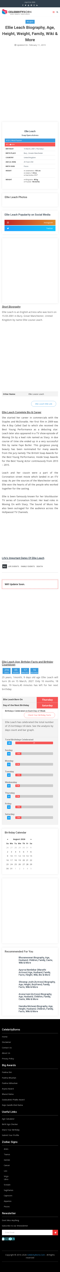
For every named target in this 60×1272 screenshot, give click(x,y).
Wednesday (11, 782)
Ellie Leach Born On (13, 699)
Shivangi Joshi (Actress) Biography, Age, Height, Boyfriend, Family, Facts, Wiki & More (37, 984)
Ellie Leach (30, 131)
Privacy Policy (8, 1058)
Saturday (9, 814)
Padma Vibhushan (10, 1083)
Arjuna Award (8, 1088)
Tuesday (9, 771)
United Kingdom (30, 157)
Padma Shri (7, 1072)
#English (30, 21)
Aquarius (7, 1201)
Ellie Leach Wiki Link (43, 403)
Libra (6, 1179)
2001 (33, 149)
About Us (6, 1053)
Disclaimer (6, 1042)
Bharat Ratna (8, 1094)
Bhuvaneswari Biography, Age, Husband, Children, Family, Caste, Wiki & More (36, 960)
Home (4, 1036)
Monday (9, 760)
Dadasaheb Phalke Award (13, 1099)
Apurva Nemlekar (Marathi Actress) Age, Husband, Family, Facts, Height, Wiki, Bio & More (35, 972)
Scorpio (7, 1184)
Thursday (39, 149)
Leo (5, 1171)
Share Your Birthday (11, 1129)
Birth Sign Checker (10, 1124)
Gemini (7, 1160)
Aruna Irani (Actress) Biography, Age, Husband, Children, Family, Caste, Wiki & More (35, 997)
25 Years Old (28, 162)
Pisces (26, 166)
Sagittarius (8, 1190)
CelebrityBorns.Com (36, 1254)
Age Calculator (8, 1118)
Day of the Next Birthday (16, 705)
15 (25, 149)
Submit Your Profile (10, 1135)
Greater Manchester (35, 153)
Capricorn (8, 1195)
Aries (6, 1149)
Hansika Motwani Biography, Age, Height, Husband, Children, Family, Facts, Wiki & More (36, 1009)
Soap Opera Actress (30, 135)
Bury (26, 153)
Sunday (8, 750)
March (28, 149)
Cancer (7, 1165)
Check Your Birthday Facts (39, 715)
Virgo (6, 1176)
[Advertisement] (30, 85)
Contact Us (7, 1047)
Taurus (7, 1154)
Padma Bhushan (9, 1077)
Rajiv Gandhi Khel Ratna (12, 1105)
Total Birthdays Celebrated (19, 739)
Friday (8, 803)
